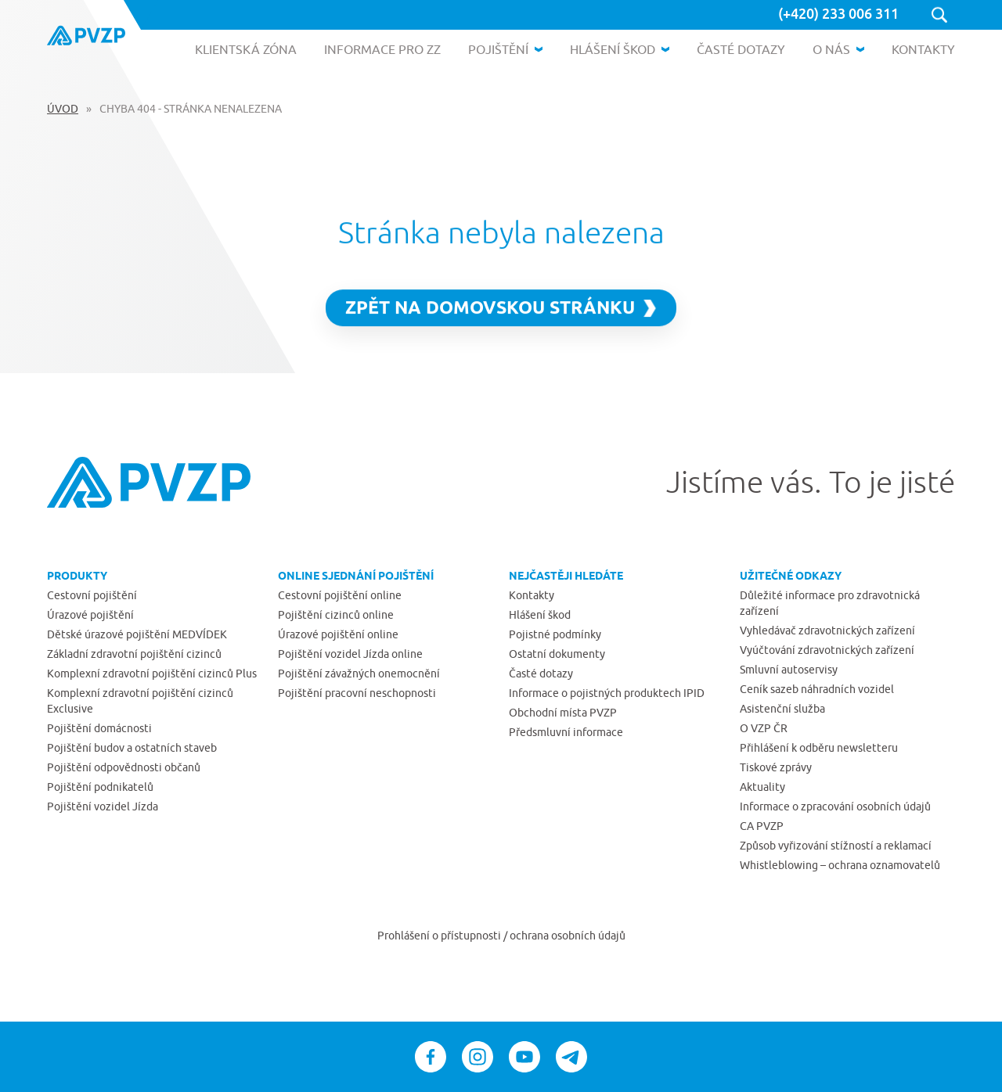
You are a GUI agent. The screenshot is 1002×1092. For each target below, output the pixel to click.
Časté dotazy (541, 673)
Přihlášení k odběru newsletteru (819, 748)
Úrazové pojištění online (338, 634)
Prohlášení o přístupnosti (440, 935)
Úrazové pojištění (90, 615)
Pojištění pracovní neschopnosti (357, 693)
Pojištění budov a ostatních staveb (132, 748)
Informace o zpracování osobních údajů (835, 806)
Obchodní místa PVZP (563, 712)
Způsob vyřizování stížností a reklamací (836, 845)
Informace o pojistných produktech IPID (607, 693)
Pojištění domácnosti (99, 728)
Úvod (62, 108)
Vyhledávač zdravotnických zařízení (827, 630)
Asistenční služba (782, 708)
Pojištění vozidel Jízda (102, 806)
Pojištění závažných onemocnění (359, 673)
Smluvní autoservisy (789, 669)
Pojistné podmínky (555, 634)
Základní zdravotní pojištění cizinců (134, 654)
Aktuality (762, 787)
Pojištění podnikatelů (100, 787)
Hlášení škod (540, 615)
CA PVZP (762, 826)
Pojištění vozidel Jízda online (350, 654)
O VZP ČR (764, 728)
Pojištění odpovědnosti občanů (123, 767)
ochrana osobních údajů (567, 935)
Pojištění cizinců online (336, 615)
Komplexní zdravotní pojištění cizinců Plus (152, 673)
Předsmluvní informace (566, 732)
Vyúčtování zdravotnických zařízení (827, 650)
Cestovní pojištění (92, 595)
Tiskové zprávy (776, 767)
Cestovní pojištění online (340, 595)
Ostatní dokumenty (557, 654)
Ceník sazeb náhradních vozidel (817, 689)
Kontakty (531, 595)
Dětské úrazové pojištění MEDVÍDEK (137, 634)
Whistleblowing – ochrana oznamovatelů (840, 865)
